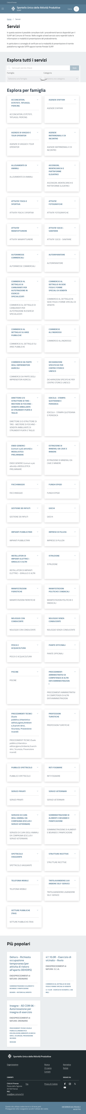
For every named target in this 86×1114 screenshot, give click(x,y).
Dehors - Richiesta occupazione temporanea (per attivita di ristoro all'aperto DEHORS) (21, 963)
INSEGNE (13, 1042)
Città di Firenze (8, 2)
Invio (74, 68)
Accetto (77, 1109)
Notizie (65, 1068)
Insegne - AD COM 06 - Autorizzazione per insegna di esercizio (22, 1009)
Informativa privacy (71, 1107)
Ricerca (47, 1064)
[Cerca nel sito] (76, 9)
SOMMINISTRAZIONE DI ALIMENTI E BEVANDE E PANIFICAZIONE (22, 987)
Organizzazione (12, 1064)
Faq (27, 1084)
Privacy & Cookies (51, 1084)
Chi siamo (48, 1068)
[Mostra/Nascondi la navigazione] (2, 8)
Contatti (47, 1071)
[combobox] (24, 78)
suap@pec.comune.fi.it (15, 1094)
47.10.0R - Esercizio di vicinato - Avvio (58, 958)
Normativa (67, 1064)
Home (9, 19)
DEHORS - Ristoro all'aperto (20, 992)
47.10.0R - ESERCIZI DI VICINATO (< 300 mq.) (59, 991)
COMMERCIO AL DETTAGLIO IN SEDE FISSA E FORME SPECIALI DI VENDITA (58, 985)
